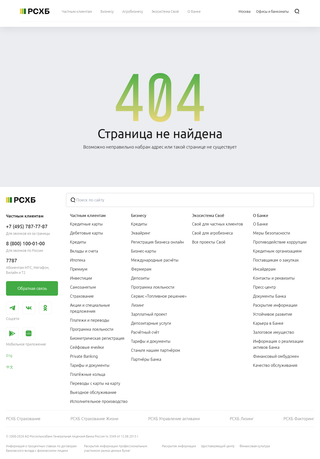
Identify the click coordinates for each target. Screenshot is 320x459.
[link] (32, 288)
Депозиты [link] (140, 278)
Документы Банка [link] (269, 296)
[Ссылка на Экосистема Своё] (165, 11)
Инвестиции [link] (81, 278)
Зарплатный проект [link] (149, 314)
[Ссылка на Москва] (244, 11)
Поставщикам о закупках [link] (276, 260)
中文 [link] (9, 367)
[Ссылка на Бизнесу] (107, 11)
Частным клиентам (88, 215)
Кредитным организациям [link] (277, 251)
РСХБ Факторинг (299, 418)
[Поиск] (297, 11)
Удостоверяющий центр (217, 446)
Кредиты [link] (78, 242)
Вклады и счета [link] (84, 251)
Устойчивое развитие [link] (272, 314)
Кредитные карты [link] (86, 224)
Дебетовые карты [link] (86, 233)
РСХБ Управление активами (174, 418)
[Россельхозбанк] (35, 11)
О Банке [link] (260, 224)
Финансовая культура (255, 446)
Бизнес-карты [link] (143, 251)
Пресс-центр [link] (264, 287)
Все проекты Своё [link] (209, 242)
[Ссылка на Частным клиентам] (77, 11)
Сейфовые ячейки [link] (87, 347)
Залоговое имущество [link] (273, 332)
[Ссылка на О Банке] (194, 11)
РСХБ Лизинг (242, 418)
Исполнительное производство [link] (99, 401)
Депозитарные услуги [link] (151, 323)
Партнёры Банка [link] (146, 359)
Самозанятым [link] (83, 287)
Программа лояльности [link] (91, 329)
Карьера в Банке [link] (268, 323)
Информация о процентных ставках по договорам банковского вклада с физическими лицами (41, 448)
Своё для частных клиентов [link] (217, 224)
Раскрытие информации (179, 446)
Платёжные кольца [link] (87, 374)
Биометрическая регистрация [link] (97, 338)
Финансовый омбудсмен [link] (276, 356)
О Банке (260, 215)
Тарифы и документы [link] (90, 365)
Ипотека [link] (77, 260)
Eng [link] (9, 356)
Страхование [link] (82, 296)
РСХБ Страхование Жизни (94, 418)
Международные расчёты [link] (154, 260)
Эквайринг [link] (140, 233)
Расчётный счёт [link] (145, 332)
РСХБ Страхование (23, 418)
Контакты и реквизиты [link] (274, 278)
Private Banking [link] (84, 356)
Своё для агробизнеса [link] (212, 233)
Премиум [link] (79, 269)
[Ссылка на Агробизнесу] (132, 11)
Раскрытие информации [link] (275, 305)
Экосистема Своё (208, 215)
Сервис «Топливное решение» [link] (158, 296)
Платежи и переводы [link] (89, 320)
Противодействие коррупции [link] (279, 242)
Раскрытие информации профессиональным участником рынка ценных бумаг (115, 448)
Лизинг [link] (137, 305)
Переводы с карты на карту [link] (95, 383)
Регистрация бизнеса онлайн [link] (157, 242)
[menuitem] (77, 11)
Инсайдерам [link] (264, 269)
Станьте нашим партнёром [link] (155, 350)
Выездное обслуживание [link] (93, 392)
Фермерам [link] (141, 269)
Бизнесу (138, 215)
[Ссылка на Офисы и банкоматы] (272, 11)
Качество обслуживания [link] (275, 365)
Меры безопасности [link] (271, 233)
